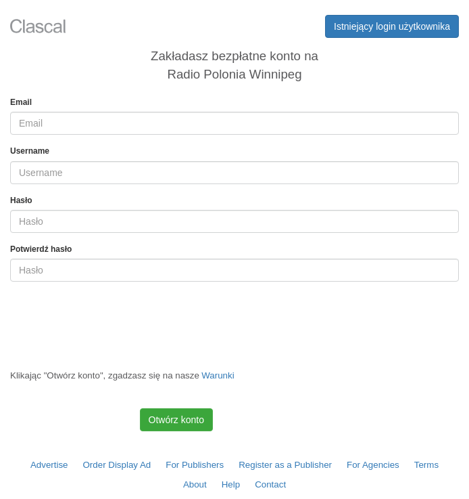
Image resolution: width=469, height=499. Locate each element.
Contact (270, 484)
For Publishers (195, 465)
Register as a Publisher (285, 465)
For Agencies (373, 465)
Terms (426, 465)
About (195, 484)
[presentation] (113, 318)
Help (231, 484)
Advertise (49, 465)
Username (29, 151)
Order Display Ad (117, 465)
